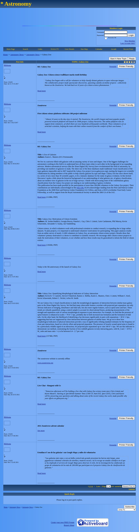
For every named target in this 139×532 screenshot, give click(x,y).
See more (41, 431)
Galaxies (132, 489)
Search (25, 49)
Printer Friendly (126, 66)
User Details (69, 49)
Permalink (112, 66)
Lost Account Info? (127, 43)
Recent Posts (128, 49)
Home (5, 55)
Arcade (113, 49)
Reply (132, 58)
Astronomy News (17, 55)
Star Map (84, 49)
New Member (130, 41)
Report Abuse (69, 525)
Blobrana (7, 65)
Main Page (11, 49)
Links (40, 49)
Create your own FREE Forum (62, 522)
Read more (41, 91)
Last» (98, 486)
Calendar (99, 49)
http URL (80, 188)
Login (131, 35)
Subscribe (130, 507)
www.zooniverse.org (45, 363)
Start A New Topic (118, 58)
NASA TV (55, 49)
